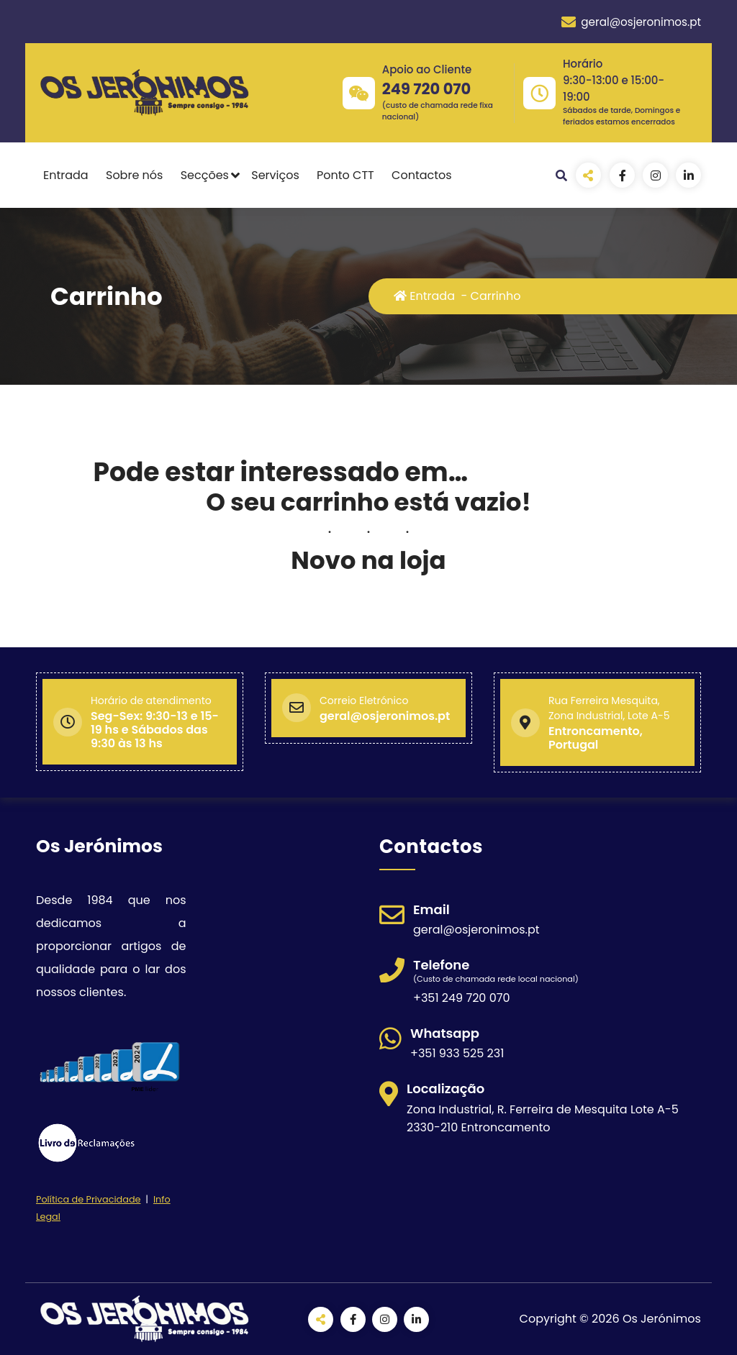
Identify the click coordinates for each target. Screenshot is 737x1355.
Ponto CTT (345, 175)
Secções (205, 175)
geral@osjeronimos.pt (631, 22)
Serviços (275, 175)
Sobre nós (134, 175)
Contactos (422, 175)
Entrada (66, 175)
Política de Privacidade (88, 1199)
